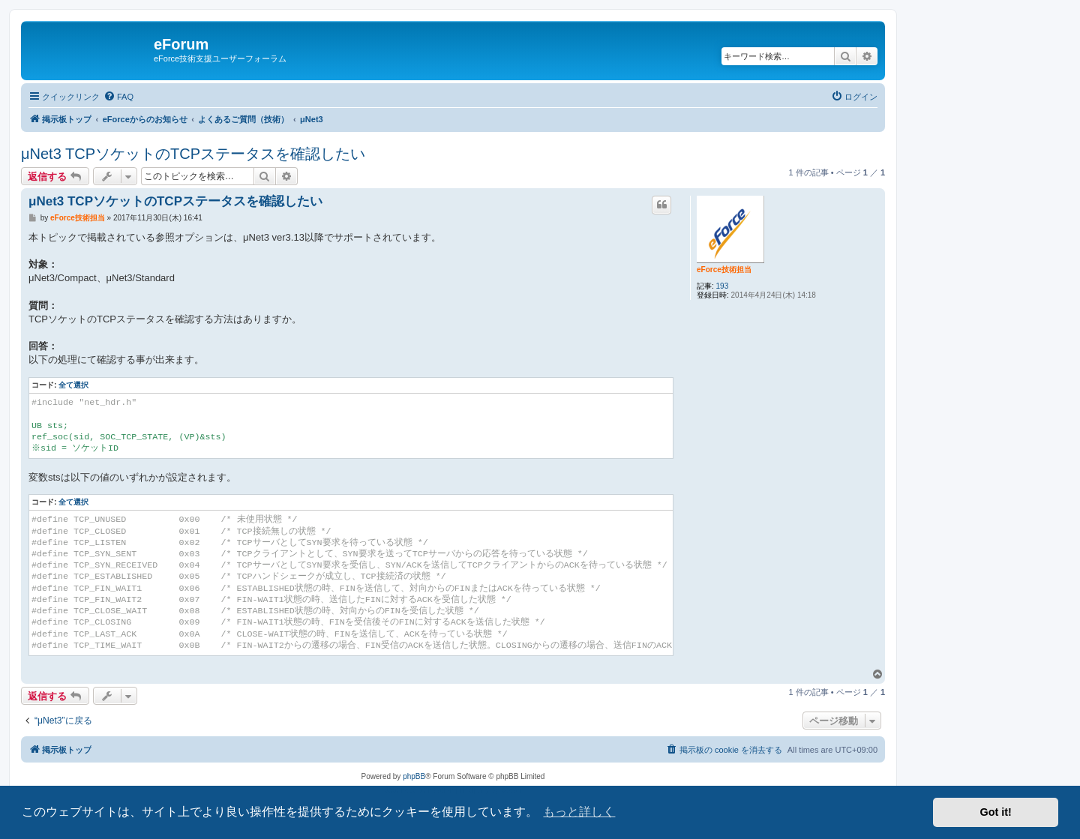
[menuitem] (119, 97)
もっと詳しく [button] (579, 811)
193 (722, 286)
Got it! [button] (996, 812)
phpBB (414, 776)
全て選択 (73, 385)
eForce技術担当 (724, 269)
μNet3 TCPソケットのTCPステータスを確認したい (193, 153)
